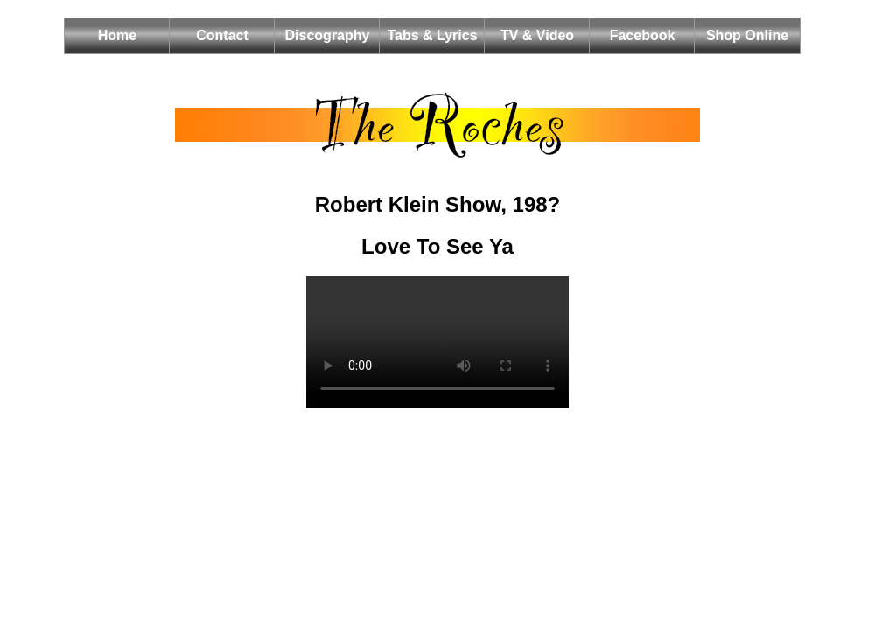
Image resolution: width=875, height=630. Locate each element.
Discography (327, 35)
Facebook (643, 35)
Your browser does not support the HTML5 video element (437, 342)
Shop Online (747, 35)
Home (117, 35)
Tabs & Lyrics (432, 35)
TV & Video (537, 35)
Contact (222, 35)
